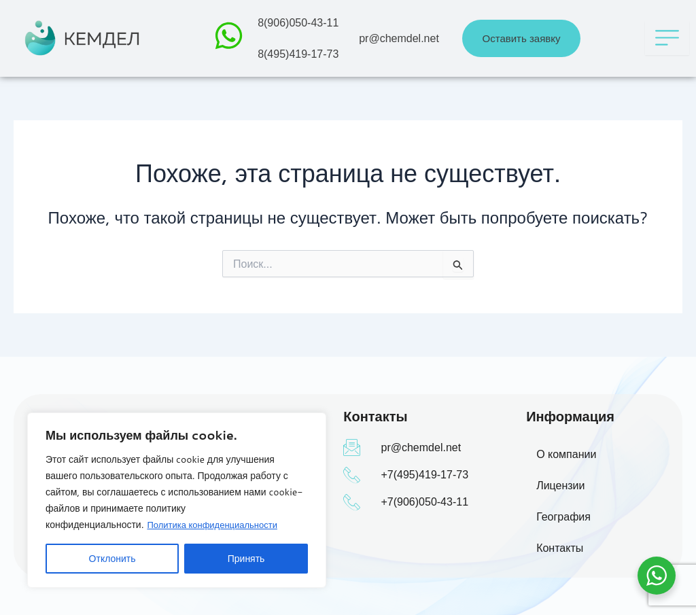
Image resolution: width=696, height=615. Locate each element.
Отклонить (112, 558)
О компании (566, 454)
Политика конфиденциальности (217, 524)
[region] (176, 500)
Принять (246, 558)
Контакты (559, 548)
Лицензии (560, 485)
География (563, 517)
